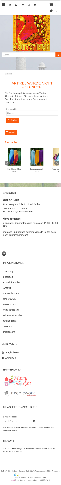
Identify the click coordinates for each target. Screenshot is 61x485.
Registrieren (10, 352)
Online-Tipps (9, 320)
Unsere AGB (9, 298)
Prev (7, 163)
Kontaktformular (11, 282)
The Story (8, 271)
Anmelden (9, 357)
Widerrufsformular (12, 315)
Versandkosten (11, 293)
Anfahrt (7, 287)
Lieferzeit (8, 276)
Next (56, 163)
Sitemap (7, 326)
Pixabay (44, 477)
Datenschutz (9, 304)
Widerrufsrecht (11, 309)
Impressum (9, 331)
